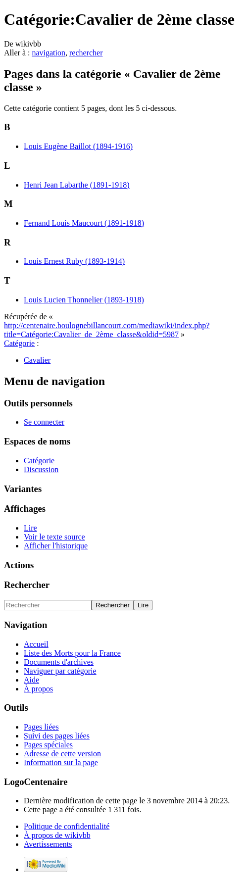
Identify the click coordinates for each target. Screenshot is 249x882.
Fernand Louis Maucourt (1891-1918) (84, 223)
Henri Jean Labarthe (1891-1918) (77, 185)
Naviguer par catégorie (60, 671)
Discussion (41, 469)
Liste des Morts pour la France (72, 653)
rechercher (86, 53)
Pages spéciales (48, 744)
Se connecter (44, 422)
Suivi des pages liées (57, 736)
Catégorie (19, 343)
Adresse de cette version (62, 753)
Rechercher (27, 585)
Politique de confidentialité (66, 826)
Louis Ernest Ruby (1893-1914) (74, 261)
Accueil (36, 644)
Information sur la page (61, 762)
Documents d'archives (59, 662)
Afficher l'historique (56, 545)
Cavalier (37, 360)
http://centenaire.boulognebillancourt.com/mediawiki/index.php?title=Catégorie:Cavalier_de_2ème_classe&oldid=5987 (106, 330)
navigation (48, 53)
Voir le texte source (54, 537)
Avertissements (48, 844)
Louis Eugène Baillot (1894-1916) (78, 146)
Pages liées (41, 727)
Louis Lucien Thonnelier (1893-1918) (84, 299)
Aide (31, 680)
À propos (38, 689)
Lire (30, 528)
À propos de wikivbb (57, 835)
